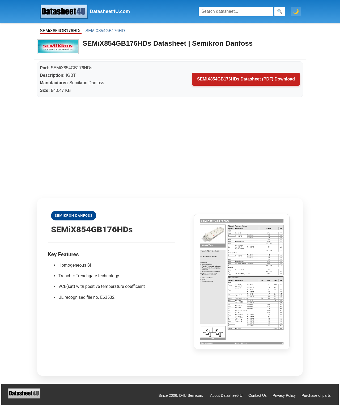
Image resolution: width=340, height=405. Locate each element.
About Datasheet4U (226, 395)
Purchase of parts (316, 395)
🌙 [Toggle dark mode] (296, 11)
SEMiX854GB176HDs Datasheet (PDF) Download (246, 79)
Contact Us (257, 395)
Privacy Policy (284, 395)
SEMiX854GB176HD (105, 30)
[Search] (236, 11)
